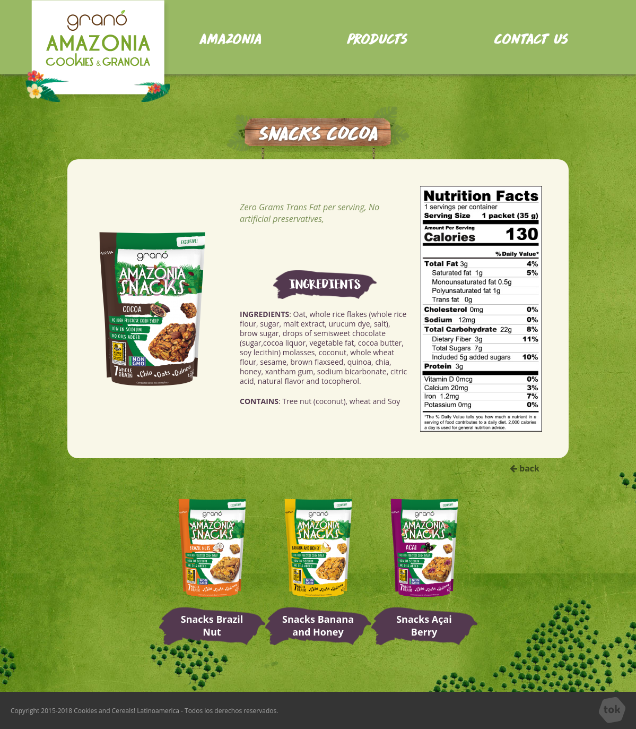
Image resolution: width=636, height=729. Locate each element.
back (524, 468)
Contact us (531, 37)
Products (376, 37)
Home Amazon (97, 51)
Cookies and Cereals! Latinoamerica (126, 710)
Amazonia (230, 37)
